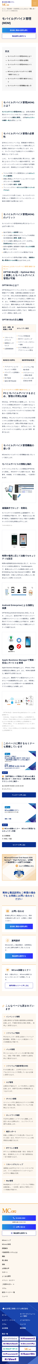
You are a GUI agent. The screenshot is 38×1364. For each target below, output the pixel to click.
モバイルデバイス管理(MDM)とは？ (20, 56)
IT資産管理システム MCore (20, 8)
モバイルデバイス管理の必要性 (18, 60)
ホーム (4, 8)
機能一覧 (32, 8)
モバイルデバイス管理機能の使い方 (19, 85)
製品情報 (9, 8)
